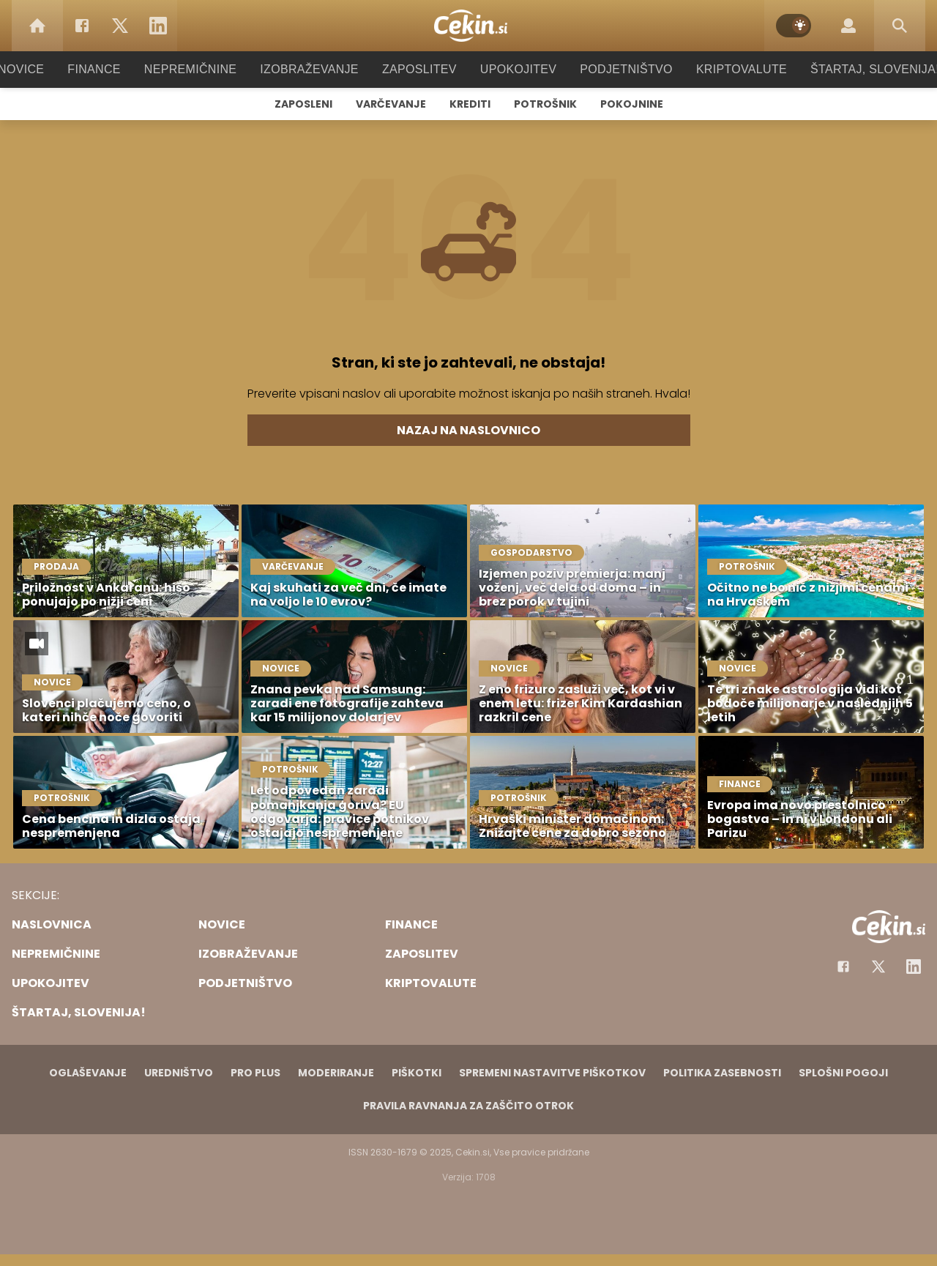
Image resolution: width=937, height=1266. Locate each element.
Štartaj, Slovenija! (854, 69)
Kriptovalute (726, 69)
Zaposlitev (419, 69)
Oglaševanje (88, 1072)
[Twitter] (120, 25)
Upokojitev (513, 69)
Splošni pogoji (843, 1072)
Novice (43, 69)
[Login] (848, 25)
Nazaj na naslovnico (468, 430)
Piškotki (416, 1072)
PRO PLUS (255, 1072)
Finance (114, 69)
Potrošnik (545, 104)
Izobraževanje (316, 69)
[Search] (899, 25)
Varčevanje (391, 104)
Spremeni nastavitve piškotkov (552, 1072)
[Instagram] (913, 966)
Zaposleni (303, 104)
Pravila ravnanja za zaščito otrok (468, 1105)
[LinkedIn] (158, 25)
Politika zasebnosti (722, 1072)
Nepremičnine (205, 69)
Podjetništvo (616, 69)
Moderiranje (336, 1072)
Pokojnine (631, 104)
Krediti (469, 104)
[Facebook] (82, 25)
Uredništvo (178, 1072)
